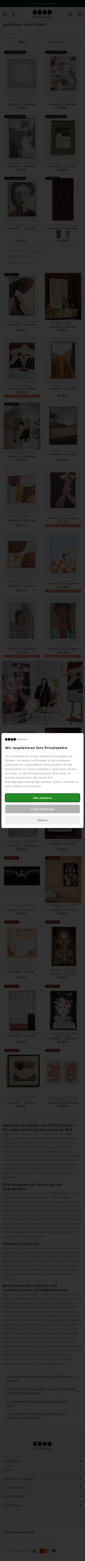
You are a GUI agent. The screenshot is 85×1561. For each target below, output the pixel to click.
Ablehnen (42, 820)
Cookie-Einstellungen (42, 809)
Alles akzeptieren (42, 797)
